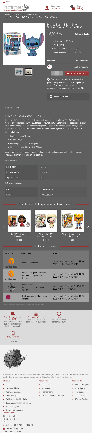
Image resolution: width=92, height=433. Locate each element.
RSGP (17, 108)
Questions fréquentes (14, 395)
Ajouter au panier (76, 73)
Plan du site (79, 376)
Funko (86, 34)
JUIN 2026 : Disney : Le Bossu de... (19, 235)
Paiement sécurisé (13, 376)
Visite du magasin (82, 369)
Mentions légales (12, 391)
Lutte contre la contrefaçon (53, 380)
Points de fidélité (12, 373)
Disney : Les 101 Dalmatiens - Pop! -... (46, 235)
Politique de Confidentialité (16, 384)
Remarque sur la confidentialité (18, 387)
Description (9, 108)
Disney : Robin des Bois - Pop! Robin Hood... (73, 235)
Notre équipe (80, 373)
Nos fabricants (48, 376)
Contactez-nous (81, 380)
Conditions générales (14, 380)
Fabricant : (79, 34)
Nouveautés (46, 373)
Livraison (9, 369)
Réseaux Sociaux (82, 384)
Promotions (46, 369)
